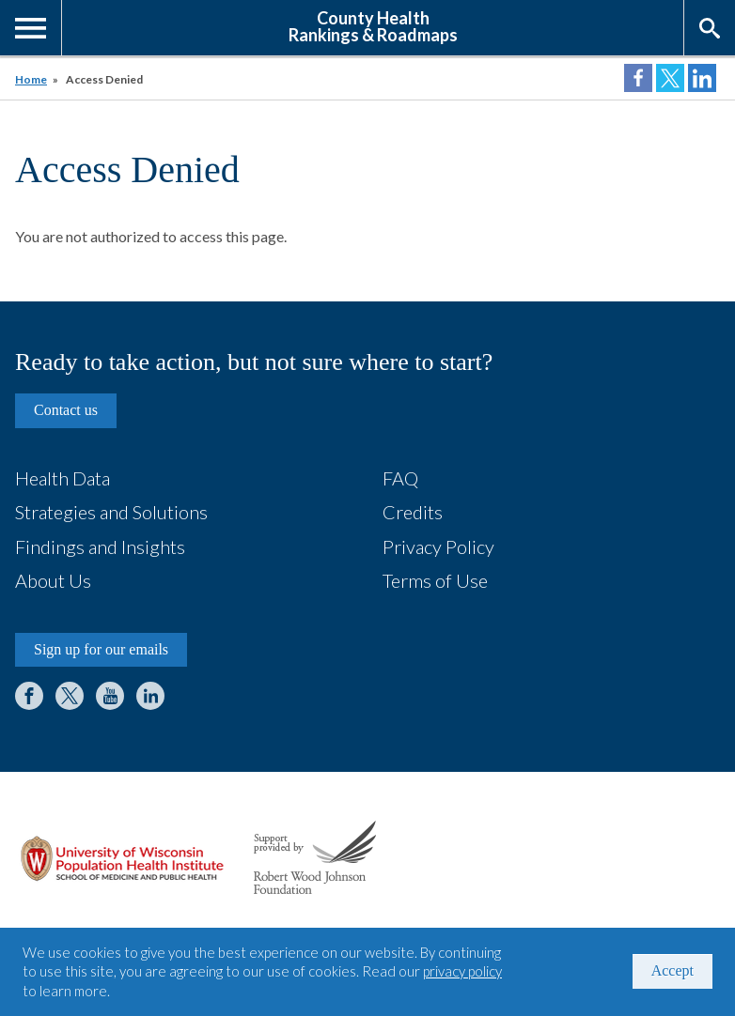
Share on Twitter (670, 78)
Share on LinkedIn (702, 78)
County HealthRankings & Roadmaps (373, 25)
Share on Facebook (638, 78)
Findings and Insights (100, 546)
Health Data (62, 478)
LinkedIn (150, 696)
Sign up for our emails (101, 649)
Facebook (29, 696)
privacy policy (462, 970)
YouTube (110, 696)
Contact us (66, 410)
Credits (413, 511)
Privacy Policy (438, 546)
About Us (53, 580)
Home (31, 79)
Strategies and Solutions (111, 511)
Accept (672, 970)
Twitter (69, 696)
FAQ (400, 478)
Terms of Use (435, 580)
